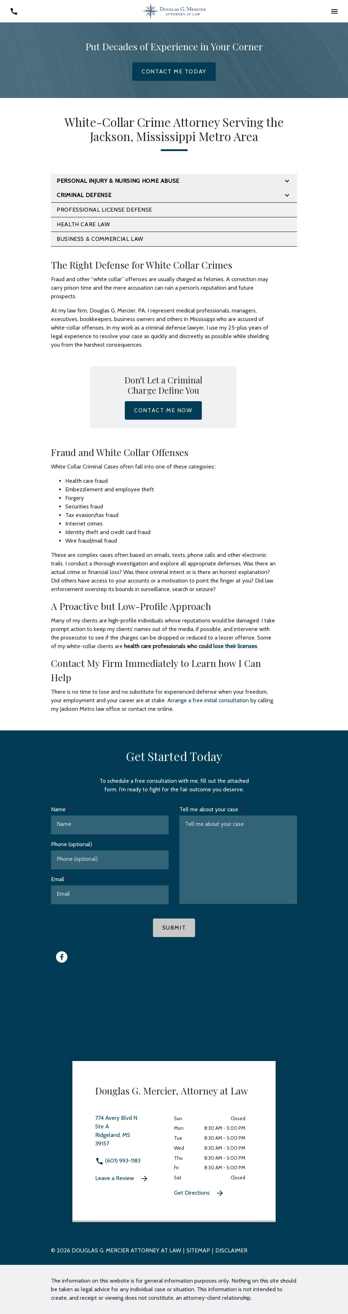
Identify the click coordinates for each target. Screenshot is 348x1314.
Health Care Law (83, 224)
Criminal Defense (84, 195)
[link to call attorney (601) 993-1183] (14, 11)
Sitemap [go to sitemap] (198, 1250)
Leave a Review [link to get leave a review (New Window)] (122, 1178)
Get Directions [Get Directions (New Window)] (199, 1193)
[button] (334, 11)
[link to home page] (174, 10)
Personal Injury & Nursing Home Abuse (118, 180)
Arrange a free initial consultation (208, 700)
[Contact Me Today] (174, 71)
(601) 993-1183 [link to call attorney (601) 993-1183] (117, 1160)
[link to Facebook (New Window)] (61, 957)
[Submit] (174, 928)
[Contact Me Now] (163, 410)
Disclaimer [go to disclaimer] (231, 1250)
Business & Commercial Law (100, 239)
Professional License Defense (104, 209)
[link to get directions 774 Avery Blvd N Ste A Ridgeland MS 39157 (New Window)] (134, 1135)
